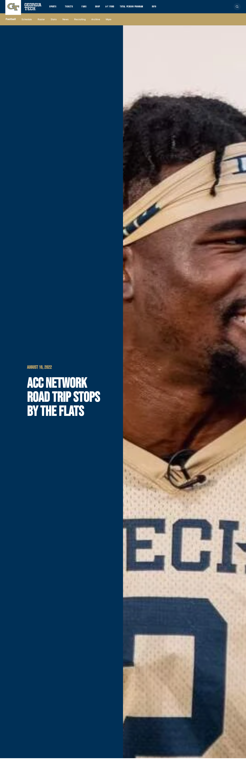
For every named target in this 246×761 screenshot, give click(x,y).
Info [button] (168, 8)
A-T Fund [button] (117, 8)
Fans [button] (88, 8)
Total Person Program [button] (142, 8)
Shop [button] (103, 8)
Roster (41, 22)
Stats (54, 22)
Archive (95, 22)
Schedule (26, 22)
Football (11, 22)
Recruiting (80, 22)
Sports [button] (53, 8)
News (65, 22)
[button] (237, 8)
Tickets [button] (71, 8)
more (108, 22)
